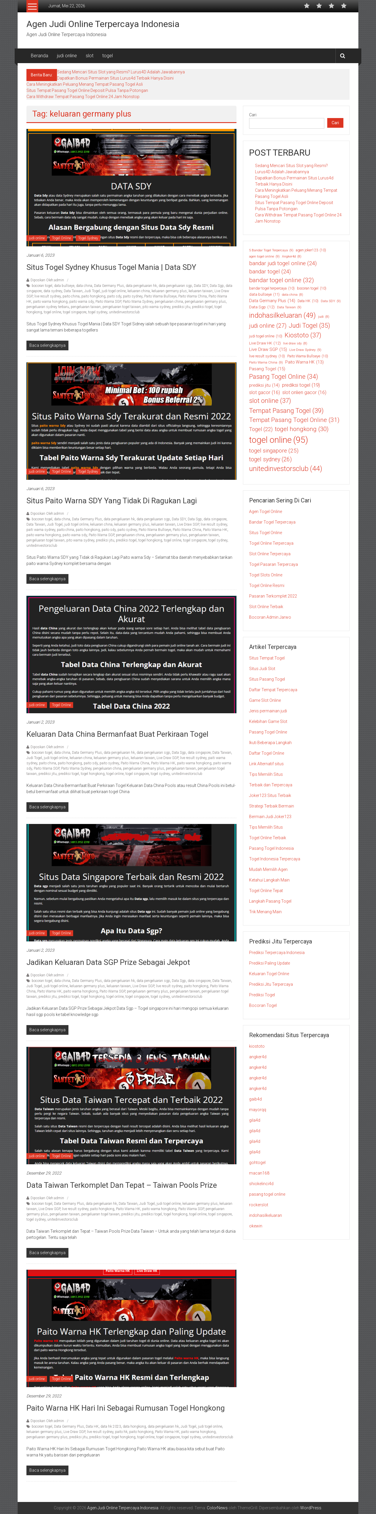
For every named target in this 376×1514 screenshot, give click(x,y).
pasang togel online (267, 1194)
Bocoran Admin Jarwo (270, 617)
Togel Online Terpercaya (271, 543)
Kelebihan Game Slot (268, 721)
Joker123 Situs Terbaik (270, 795)
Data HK (92, 1426)
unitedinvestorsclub (124, 312)
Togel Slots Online (265, 575)
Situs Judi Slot (262, 668)
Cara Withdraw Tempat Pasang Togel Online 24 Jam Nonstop (83, 96)
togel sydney (97, 312)
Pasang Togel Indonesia (271, 848)
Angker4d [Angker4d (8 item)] (291, 256)
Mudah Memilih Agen (268, 869)
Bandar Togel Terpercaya (272, 522)
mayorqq (257, 1109)
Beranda (39, 55)
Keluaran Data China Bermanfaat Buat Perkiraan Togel (117, 734)
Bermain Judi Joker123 (270, 816)
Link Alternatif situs (266, 763)
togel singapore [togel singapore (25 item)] (273, 451)
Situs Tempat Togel (267, 658)
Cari (252, 114)
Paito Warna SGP (108, 302)
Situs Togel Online (265, 532)
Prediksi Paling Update (269, 963)
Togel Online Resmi (266, 585)
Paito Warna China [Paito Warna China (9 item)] (266, 362)
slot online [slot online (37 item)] (270, 401)
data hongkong (134, 1426)
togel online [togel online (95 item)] (278, 440)
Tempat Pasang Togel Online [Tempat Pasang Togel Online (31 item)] (294, 420)
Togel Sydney (88, 238)
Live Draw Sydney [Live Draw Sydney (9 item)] (305, 349)
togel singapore (74, 312)
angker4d (257, 1056)
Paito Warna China (192, 296)
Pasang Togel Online (268, 732)
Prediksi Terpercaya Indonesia (277, 952)
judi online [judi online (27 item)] (267, 326)
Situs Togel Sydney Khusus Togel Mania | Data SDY (111, 267)
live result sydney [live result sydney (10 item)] (267, 356)
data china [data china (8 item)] (292, 294)
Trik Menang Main (265, 911)
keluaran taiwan (201, 291)
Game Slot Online (265, 700)
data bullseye (64, 286)
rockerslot (258, 1204)
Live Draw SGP (188, 524)
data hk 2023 (110, 1426)
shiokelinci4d (261, 1183)
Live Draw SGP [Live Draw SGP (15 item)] (268, 349)
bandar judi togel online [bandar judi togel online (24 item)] (283, 263)
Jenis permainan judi (268, 711)
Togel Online (61, 238)
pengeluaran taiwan (86, 307)
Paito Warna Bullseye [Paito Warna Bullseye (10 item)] (307, 356)
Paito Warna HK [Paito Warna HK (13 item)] (304, 362)
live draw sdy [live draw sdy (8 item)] (295, 343)
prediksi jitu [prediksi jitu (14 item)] (264, 385)
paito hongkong (93, 296)
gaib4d (255, 1099)
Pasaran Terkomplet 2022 (273, 596)
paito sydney (132, 296)
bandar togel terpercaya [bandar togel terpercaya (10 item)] (272, 288)
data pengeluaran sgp (175, 286)
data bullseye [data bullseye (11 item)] (264, 294)
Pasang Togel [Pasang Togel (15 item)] (267, 369)
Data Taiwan (73, 291)
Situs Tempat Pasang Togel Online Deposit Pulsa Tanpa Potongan (87, 90)
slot (89, 55)
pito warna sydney (156, 307)
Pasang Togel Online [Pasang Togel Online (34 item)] (283, 376)
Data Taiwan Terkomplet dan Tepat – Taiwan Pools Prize (121, 1185)
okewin (255, 1226)
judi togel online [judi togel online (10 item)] (265, 336)
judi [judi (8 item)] (323, 316)
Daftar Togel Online (266, 753)
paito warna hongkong (50, 302)
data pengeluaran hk (141, 286)
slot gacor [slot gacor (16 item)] (264, 392)
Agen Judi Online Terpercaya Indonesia (102, 24)
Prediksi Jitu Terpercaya (271, 984)
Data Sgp (217, 286)
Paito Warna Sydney (138, 302)
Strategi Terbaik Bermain (271, 806)
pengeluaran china (169, 302)
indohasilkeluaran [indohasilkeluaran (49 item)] (282, 315)
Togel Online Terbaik (267, 837)
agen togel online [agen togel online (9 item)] (264, 256)
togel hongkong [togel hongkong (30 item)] (302, 429)
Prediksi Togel (262, 994)
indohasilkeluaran (265, 1215)
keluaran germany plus (169, 291)
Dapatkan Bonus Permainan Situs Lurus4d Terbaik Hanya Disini (115, 78)
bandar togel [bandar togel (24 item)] (270, 272)
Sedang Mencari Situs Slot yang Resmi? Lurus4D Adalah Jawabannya (121, 72)
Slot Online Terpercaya (270, 553)
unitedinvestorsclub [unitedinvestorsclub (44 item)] (285, 469)
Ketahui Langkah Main (269, 880)
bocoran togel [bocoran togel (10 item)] (311, 288)
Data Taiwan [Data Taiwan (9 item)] (289, 307)
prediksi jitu (181, 307)
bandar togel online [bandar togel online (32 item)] (281, 280)
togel (107, 55)
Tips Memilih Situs (266, 774)
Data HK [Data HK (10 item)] (308, 301)
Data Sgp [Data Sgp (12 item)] (262, 307)
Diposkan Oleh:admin (47, 280)
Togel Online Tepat (266, 890)
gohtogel (257, 1162)
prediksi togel (202, 307)
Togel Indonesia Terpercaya (274, 859)
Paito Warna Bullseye (160, 296)
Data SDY (201, 286)
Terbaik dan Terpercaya (270, 785)
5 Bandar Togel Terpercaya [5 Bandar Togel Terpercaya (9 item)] (271, 250)
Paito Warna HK (215, 530)
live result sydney (47, 296)
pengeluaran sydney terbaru (47, 307)
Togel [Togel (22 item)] (261, 429)
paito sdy (114, 296)
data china (84, 286)
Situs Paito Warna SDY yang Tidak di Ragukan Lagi (112, 500)
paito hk (121, 1432)
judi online (67, 55)
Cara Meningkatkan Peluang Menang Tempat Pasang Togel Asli (84, 84)
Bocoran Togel (263, 1005)
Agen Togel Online (265, 511)
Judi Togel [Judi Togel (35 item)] (309, 326)
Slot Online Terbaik (266, 606)
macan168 (259, 1173)
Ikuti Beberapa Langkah (270, 742)
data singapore (215, 519)
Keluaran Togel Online (269, 973)
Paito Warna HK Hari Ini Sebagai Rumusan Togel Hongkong (125, 1408)
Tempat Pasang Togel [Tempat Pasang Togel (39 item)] (286, 411)
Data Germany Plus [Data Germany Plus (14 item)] (272, 300)
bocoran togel (42, 286)
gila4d (254, 1120)
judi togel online (114, 291)
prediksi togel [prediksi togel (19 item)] (301, 385)
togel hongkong (150, 540)
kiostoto (257, 1046)
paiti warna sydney (40, 530)
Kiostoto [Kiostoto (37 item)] (303, 335)
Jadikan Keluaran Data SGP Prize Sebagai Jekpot (108, 962)
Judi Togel (92, 291)
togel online (52, 312)
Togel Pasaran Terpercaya (273, 564)
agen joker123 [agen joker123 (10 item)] (311, 250)
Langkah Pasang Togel (270, 901)
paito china (71, 296)
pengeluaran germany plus (205, 302)
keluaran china (138, 291)
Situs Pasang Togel (267, 679)
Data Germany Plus (109, 286)
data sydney (52, 291)
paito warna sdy (81, 302)
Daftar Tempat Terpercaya (273, 689)
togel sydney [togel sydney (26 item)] (270, 459)
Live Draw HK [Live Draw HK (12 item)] (265, 343)
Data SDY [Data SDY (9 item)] (331, 301)
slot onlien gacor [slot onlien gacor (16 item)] (304, 392)
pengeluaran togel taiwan (122, 307)
